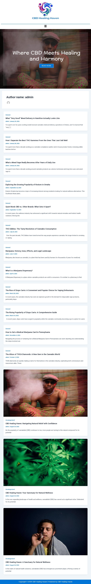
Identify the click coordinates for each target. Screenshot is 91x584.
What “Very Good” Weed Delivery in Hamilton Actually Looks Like (33, 118)
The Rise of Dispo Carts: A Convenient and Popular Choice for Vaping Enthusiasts (40, 290)
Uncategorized (10, 420)
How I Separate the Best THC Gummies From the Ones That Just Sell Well (37, 140)
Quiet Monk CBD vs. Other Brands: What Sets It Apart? (28, 207)
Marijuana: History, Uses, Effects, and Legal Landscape (28, 251)
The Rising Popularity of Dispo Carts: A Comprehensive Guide (31, 312)
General (8, 115)
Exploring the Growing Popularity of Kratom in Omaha (28, 185)
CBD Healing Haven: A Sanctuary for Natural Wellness (28, 562)
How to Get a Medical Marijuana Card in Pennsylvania (28, 332)
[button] (45, 26)
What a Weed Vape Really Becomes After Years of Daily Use (30, 162)
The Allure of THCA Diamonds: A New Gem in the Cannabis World (33, 354)
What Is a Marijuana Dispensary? (19, 271)
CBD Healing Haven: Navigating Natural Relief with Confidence (31, 423)
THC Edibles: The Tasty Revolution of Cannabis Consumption (31, 229)
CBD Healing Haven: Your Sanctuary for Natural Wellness (29, 493)
